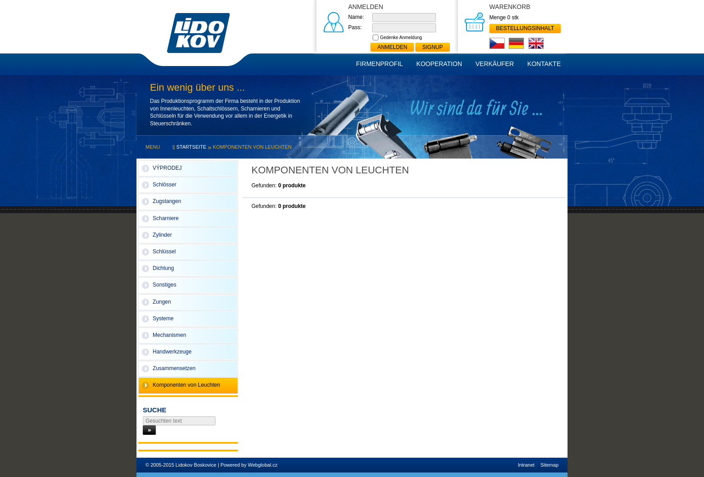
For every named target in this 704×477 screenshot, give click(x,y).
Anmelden (392, 47)
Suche (155, 410)
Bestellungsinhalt (525, 28)
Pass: (354, 27)
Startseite (191, 147)
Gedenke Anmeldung (401, 37)
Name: (356, 17)
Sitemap (550, 465)
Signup (432, 47)
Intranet (526, 465)
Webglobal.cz (262, 465)
